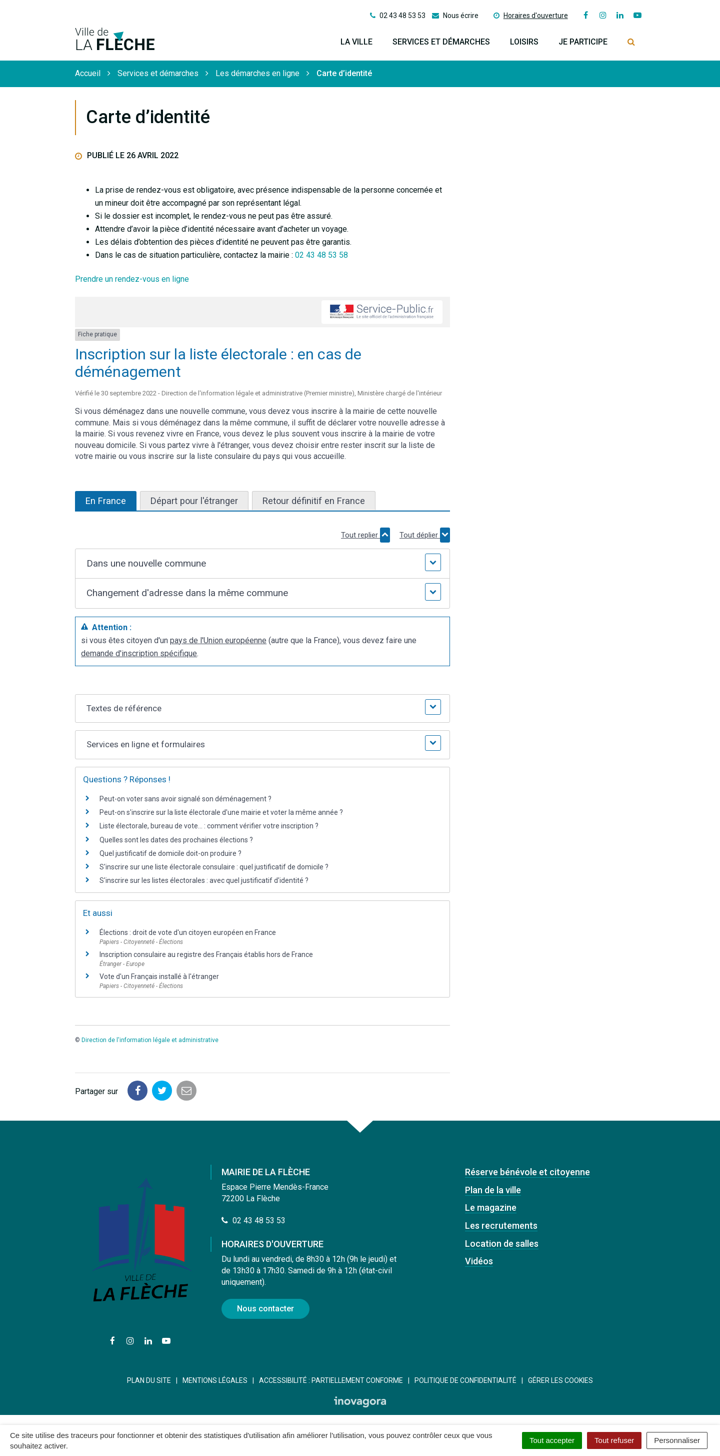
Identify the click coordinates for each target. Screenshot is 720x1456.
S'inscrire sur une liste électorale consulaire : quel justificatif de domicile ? (214, 867)
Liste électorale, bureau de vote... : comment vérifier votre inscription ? (209, 826)
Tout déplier (425, 535)
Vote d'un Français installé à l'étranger (159, 977)
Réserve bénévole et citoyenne (527, 1172)
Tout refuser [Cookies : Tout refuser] (614, 1440)
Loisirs (524, 42)
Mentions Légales (215, 1380)
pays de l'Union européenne (218, 640)
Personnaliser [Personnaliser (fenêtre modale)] (677, 1440)
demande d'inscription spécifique (139, 653)
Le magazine (490, 1207)
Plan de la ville (493, 1190)
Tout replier (365, 535)
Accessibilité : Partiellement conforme (331, 1380)
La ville (356, 42)
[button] (262, 564)
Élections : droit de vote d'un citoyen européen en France (188, 932)
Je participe (583, 42)
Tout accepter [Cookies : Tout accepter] (552, 1440)
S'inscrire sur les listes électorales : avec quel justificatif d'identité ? (204, 880)
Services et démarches (441, 42)
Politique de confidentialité (465, 1380)
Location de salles (501, 1243)
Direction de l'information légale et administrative (150, 1040)
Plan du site (149, 1380)
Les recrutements (501, 1225)
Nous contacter (265, 1308)
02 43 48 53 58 (321, 255)
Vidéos (479, 1261)
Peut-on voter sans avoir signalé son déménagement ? (186, 799)
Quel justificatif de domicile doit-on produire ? (171, 853)
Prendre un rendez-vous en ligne (132, 279)
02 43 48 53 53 (254, 1220)
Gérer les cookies (560, 1380)
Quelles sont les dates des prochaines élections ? (176, 840)
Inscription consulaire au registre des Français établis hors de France (206, 954)
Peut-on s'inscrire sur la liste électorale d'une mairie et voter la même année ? (221, 812)
